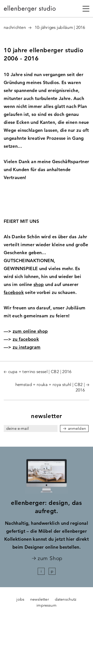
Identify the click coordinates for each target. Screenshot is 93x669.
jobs (20, 599)
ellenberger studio (30, 10)
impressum (46, 605)
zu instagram (26, 347)
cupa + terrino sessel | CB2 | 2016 (40, 371)
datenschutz (66, 599)
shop (38, 284)
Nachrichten (15, 27)
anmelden (77, 428)
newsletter (39, 599)
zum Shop (50, 558)
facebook (14, 292)
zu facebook (26, 339)
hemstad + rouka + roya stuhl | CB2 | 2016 (50, 387)
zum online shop (30, 331)
